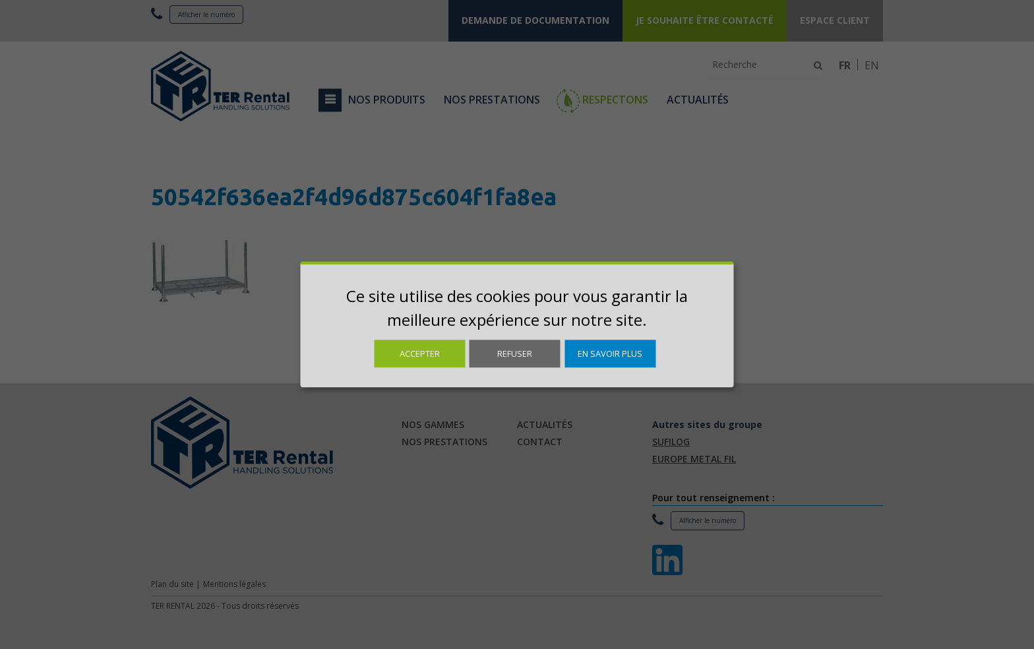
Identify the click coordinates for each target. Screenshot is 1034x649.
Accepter (420, 353)
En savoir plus (610, 353)
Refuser (514, 353)
